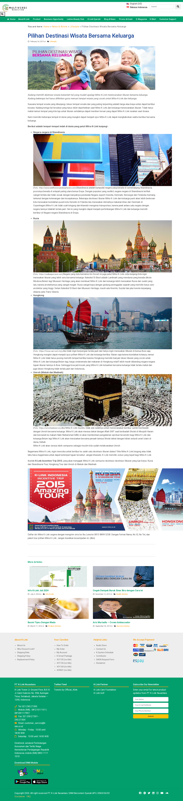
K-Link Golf (99, 693)
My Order (61, 649)
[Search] (161, 6)
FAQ (29, 796)
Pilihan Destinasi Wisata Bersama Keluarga (81, 35)
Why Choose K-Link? (26, 649)
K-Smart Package (64, 656)
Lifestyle (74, 26)
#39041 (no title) (64, 670)
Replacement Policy (26, 659)
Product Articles (54, 626)
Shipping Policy (23, 656)
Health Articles (122, 594)
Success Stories (123, 626)
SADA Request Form (105, 659)
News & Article (59, 26)
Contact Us (101, 649)
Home (12, 19)
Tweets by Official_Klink (65, 689)
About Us (21, 645)
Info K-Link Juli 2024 (38, 590)
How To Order (63, 645)
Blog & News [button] (110, 19)
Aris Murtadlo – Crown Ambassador (111, 622)
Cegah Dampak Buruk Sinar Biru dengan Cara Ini (118, 590)
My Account (62, 652)
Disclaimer (100, 663)
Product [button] (37, 19)
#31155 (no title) (64, 659)
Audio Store (101, 645)
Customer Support (167, 19)
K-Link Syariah (94, 19)
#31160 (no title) (64, 667)
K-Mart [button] (153, 19)
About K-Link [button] (24, 19)
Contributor (101, 656)
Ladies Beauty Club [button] (76, 19)
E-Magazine (141, 19)
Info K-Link (50, 594)
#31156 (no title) (64, 663)
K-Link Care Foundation (105, 689)
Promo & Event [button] (126, 19)
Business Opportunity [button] (54, 19)
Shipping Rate (23, 652)
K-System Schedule (104, 652)
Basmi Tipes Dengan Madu (41, 622)
